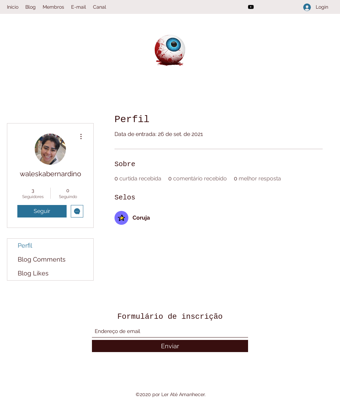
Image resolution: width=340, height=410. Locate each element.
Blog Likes (33, 273)
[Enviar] (170, 346)
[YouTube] (250, 6)
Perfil (25, 245)
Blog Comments (42, 259)
